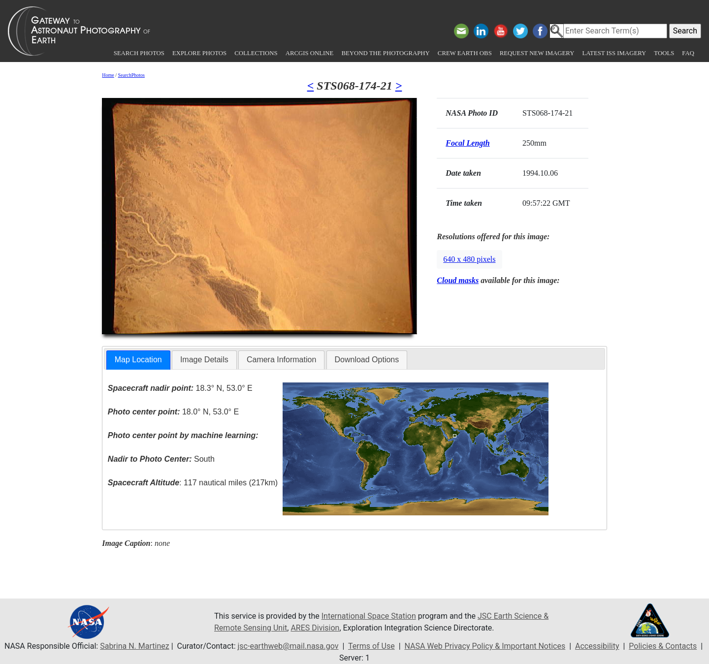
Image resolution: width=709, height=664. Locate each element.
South (161, 459)
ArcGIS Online (310, 53)
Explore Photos (199, 53)
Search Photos (139, 53)
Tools (664, 53)
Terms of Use (371, 646)
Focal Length (467, 143)
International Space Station (369, 616)
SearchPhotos (131, 75)
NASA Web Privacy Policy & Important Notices (484, 646)
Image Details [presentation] (204, 359)
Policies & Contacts (663, 646)
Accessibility (597, 646)
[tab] (138, 360)
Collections (255, 53)
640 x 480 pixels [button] (469, 259)
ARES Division (314, 627)
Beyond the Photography (385, 53)
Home (108, 75)
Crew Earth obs (465, 53)
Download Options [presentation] (367, 359)
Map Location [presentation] (138, 359)
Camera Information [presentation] (281, 359)
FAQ (688, 53)
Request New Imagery (537, 53)
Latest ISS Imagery (614, 53)
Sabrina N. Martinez (134, 646)
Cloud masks (458, 280)
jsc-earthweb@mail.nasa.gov (288, 646)
